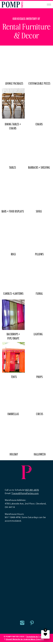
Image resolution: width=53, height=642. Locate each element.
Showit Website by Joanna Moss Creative (25, 639)
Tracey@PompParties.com (25, 493)
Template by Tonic (35, 636)
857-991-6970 (32, 489)
